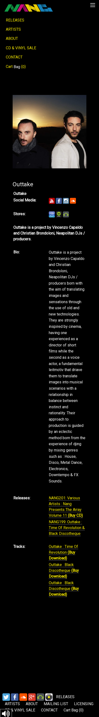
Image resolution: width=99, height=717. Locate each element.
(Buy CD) (75, 515)
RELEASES (15, 20)
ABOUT (12, 38)
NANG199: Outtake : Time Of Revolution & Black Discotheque (67, 528)
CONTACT (14, 57)
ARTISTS (13, 29)
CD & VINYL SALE (21, 48)
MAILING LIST (56, 704)
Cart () (16, 66)
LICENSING (83, 704)
